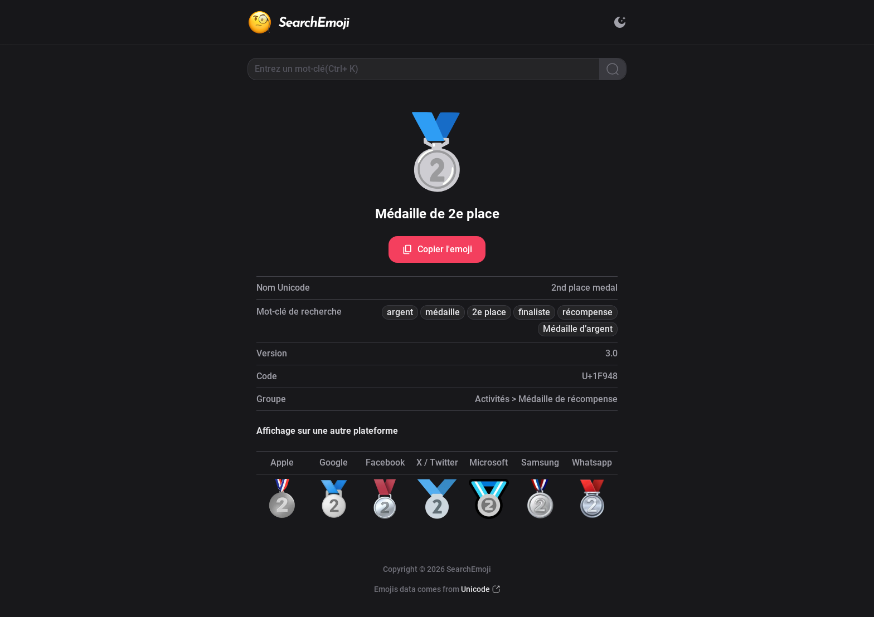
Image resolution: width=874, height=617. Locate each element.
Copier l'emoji (437, 249)
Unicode (475, 589)
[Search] (612, 69)
